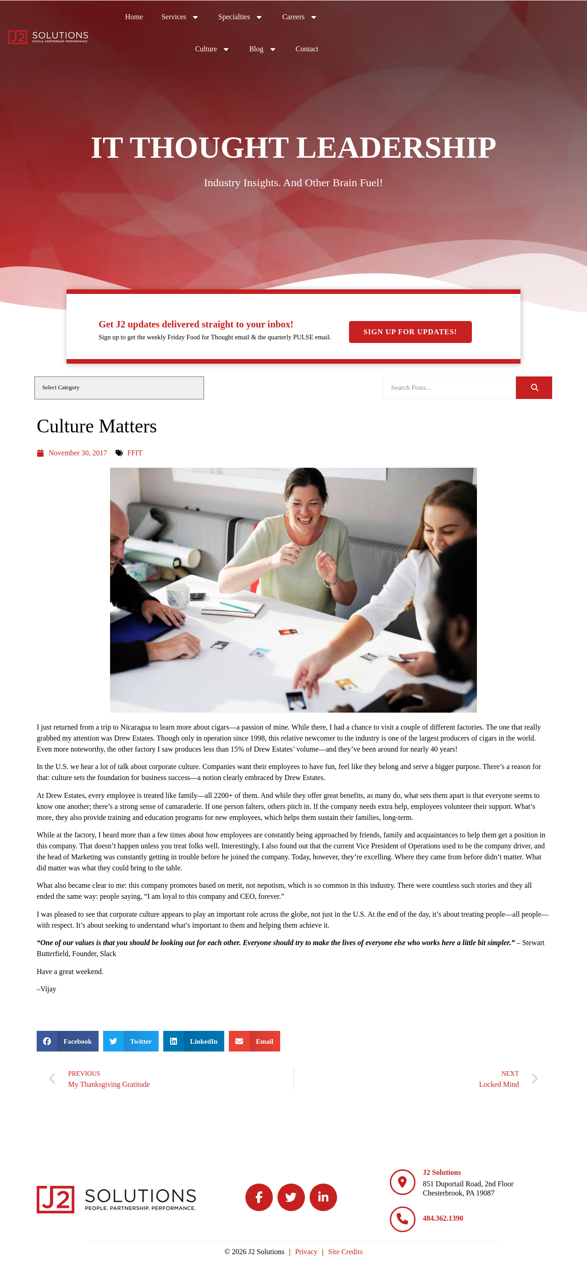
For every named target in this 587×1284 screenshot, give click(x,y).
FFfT (135, 453)
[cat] (119, 387)
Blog (519, 16)
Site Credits (345, 1252)
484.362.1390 (443, 1218)
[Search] (534, 387)
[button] (68, 1041)
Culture (469, 16)
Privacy (306, 1252)
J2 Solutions (442, 1172)
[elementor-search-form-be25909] (449, 387)
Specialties (356, 16)
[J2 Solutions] (402, 1182)
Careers (415, 16)
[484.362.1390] (402, 1219)
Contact (564, 18)
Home (249, 18)
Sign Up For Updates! (410, 256)
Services (296, 16)
